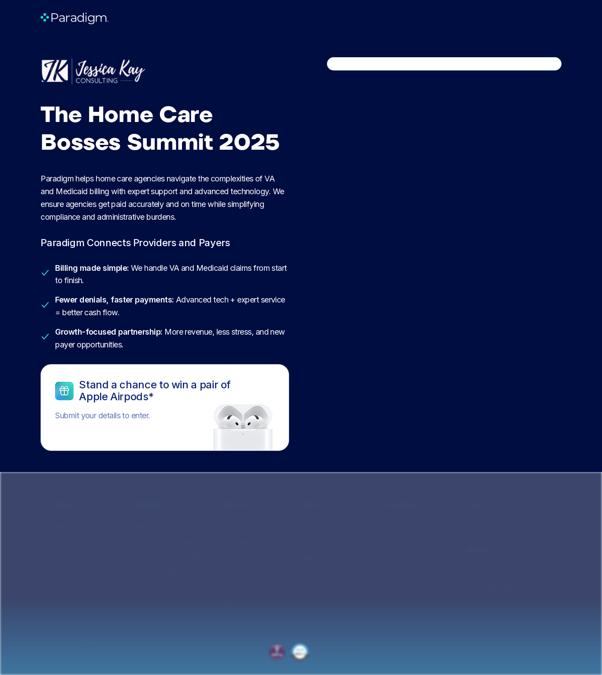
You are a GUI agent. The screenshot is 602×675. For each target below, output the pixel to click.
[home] (74, 18)
